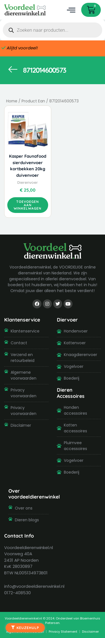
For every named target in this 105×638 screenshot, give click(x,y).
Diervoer (67, 319)
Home (11, 101)
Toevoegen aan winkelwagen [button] (27, 204)
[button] (71, 10)
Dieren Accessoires (71, 393)
